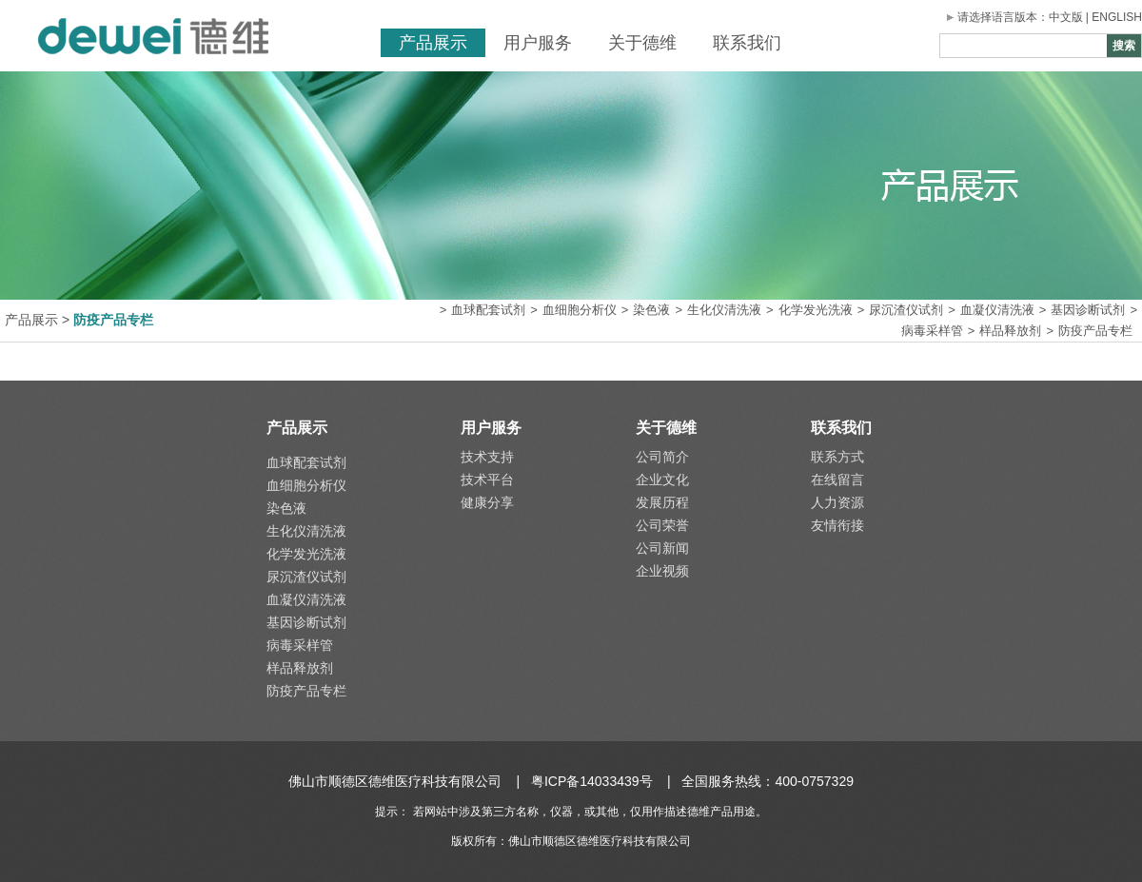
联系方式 (837, 456)
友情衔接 (837, 525)
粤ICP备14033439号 (592, 781)
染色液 (651, 310)
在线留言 (837, 479)
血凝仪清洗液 (997, 310)
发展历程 (662, 502)
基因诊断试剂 (1088, 310)
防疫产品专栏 (1095, 330)
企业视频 (662, 570)
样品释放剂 (1010, 330)
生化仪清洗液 (724, 310)
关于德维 (642, 42)
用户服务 (537, 42)
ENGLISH (1117, 17)
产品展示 (433, 42)
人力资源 (837, 502)
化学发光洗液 (815, 310)
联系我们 (747, 42)
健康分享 (487, 502)
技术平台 (487, 479)
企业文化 (662, 479)
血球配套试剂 (488, 310)
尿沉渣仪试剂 (906, 310)
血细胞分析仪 (579, 310)
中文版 (1066, 17)
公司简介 (662, 456)
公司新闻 (662, 548)
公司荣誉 (662, 525)
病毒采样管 (932, 330)
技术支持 (487, 456)
